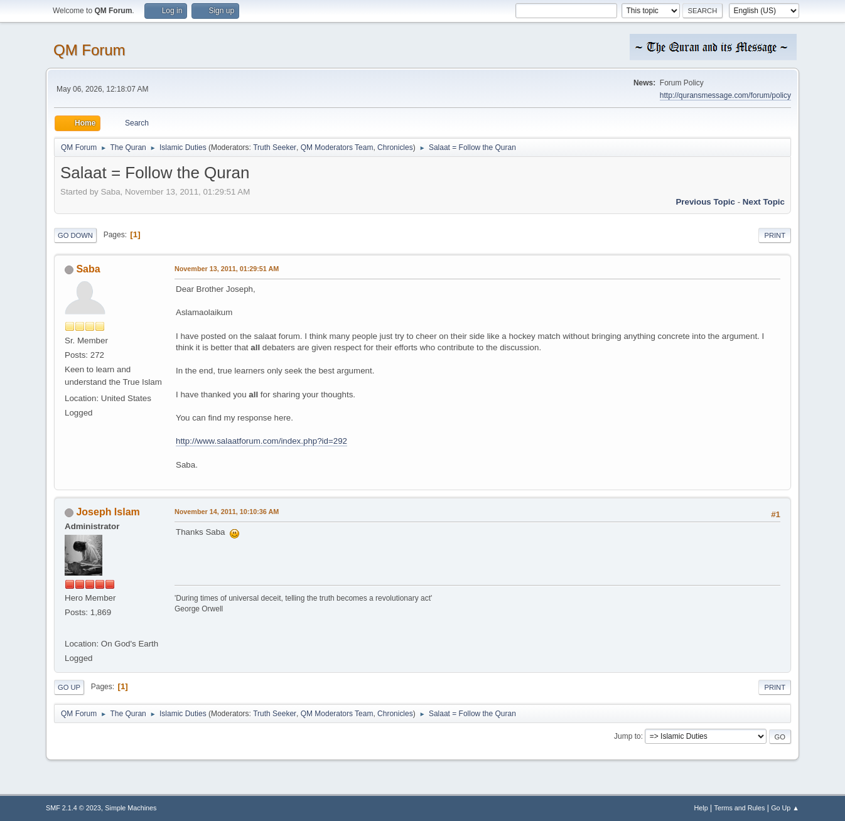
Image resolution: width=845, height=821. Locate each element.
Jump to (627, 736)
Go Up (69, 687)
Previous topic (705, 202)
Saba (88, 269)
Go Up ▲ (785, 808)
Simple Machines (130, 808)
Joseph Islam (107, 512)
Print (774, 235)
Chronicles (395, 147)
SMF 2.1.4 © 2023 (73, 808)
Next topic (764, 202)
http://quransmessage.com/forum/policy (725, 95)
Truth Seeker (274, 147)
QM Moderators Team (337, 147)
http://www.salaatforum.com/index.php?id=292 (261, 441)
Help (701, 808)
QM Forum (89, 49)
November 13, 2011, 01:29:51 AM (227, 268)
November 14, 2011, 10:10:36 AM (227, 511)
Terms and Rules (739, 808)
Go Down (75, 235)
